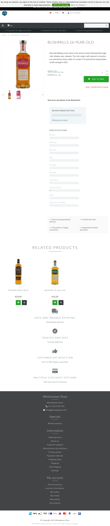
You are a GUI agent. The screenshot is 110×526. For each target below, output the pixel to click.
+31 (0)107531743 (56, 406)
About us (55, 441)
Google (75, 523)
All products (55, 503)
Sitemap (55, 471)
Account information (55, 488)
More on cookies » (78, 5)
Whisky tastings (55, 423)
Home (4, 35)
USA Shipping (55, 467)
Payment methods (55, 456)
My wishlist (55, 499)
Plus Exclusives (55, 485)
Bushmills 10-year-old (55, 290)
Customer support (55, 445)
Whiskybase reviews (60, 120)
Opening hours (55, 437)
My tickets (55, 496)
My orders (55, 492)
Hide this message (61, 5)
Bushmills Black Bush (18, 290)
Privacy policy (55, 452)
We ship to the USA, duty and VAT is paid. (54, 7)
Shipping (55, 463)
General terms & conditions (55, 448)
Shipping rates (55, 460)
